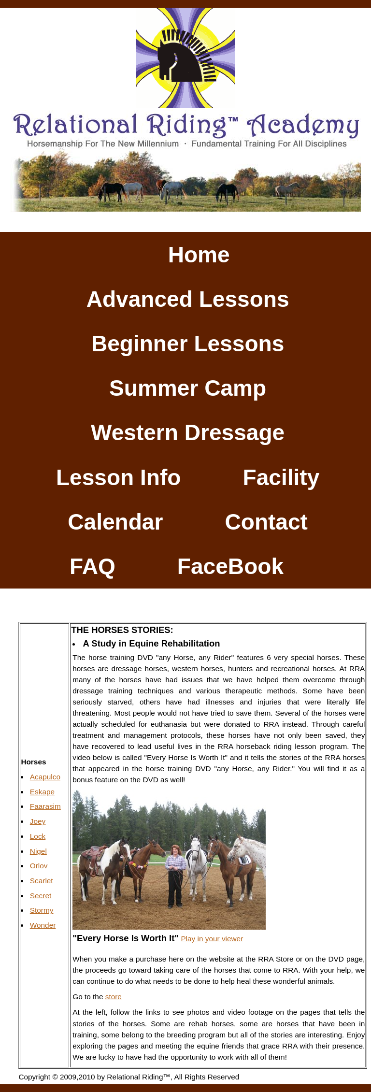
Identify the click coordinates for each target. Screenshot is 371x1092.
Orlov (39, 866)
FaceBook (230, 566)
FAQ (92, 566)
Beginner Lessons (187, 343)
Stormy (42, 910)
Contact (266, 521)
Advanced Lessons (187, 299)
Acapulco (45, 777)
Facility (281, 476)
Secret (40, 895)
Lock (37, 836)
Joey (37, 821)
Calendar (115, 521)
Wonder (43, 925)
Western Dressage (188, 432)
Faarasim (45, 806)
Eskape (42, 792)
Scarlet (41, 880)
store (113, 996)
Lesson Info (118, 476)
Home (199, 254)
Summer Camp (187, 388)
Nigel (38, 851)
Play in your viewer (212, 938)
